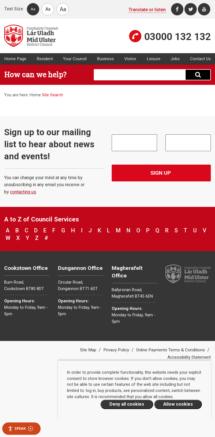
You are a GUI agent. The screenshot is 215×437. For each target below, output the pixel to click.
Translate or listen (147, 9)
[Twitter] (190, 9)
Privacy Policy (116, 349)
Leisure (153, 58)
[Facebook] (177, 9)
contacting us (23, 192)
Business (105, 58)
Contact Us (200, 58)
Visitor (130, 58)
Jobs (175, 58)
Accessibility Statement (189, 357)
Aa (33, 9)
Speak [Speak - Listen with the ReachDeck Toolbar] (20, 428)
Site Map (88, 349)
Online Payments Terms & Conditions (171, 349)
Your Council (75, 58)
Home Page (15, 58)
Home (35, 95)
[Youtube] (204, 9)
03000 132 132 (177, 37)
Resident (45, 58)
